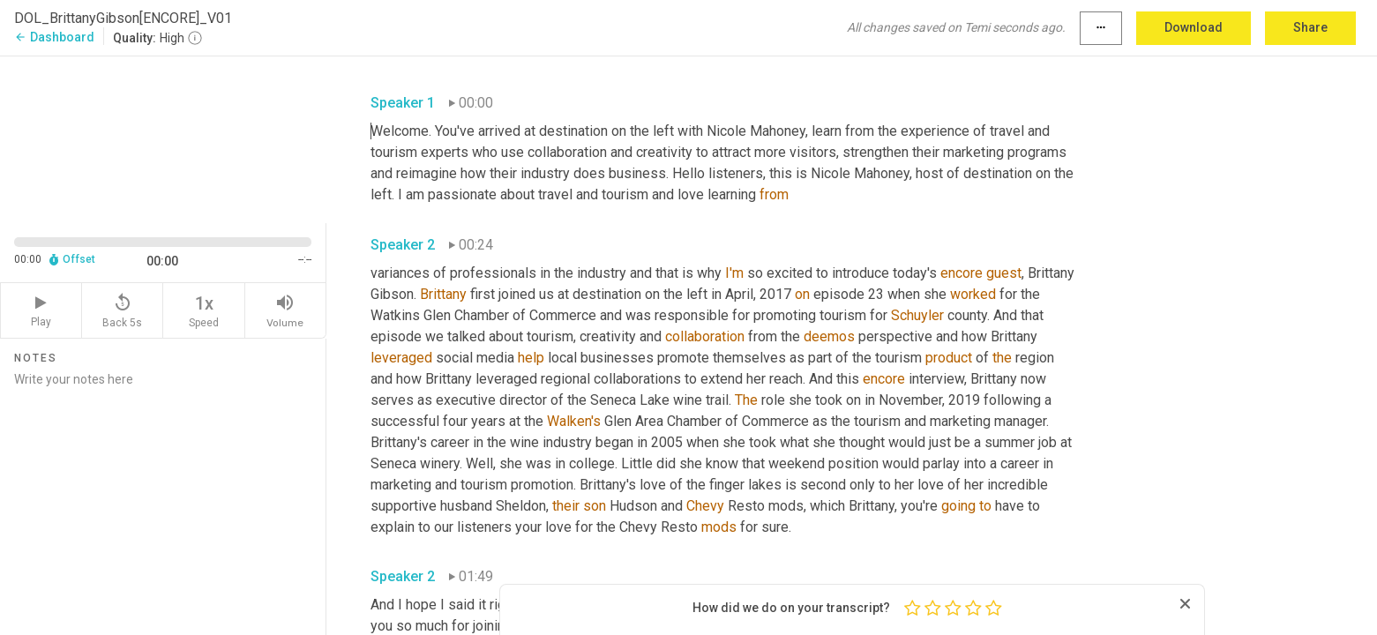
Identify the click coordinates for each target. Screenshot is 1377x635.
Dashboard (54, 37)
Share (1310, 27)
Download (1193, 27)
